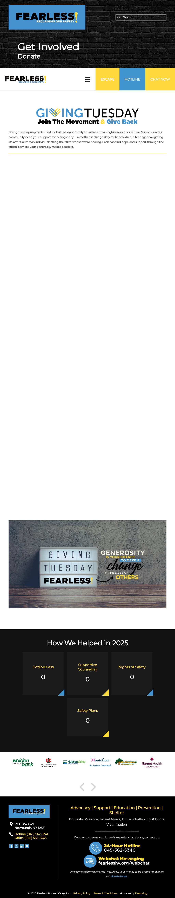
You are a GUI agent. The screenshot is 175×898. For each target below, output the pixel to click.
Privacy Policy (81, 893)
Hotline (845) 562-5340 (32, 834)
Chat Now (160, 79)
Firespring (141, 893)
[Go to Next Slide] (93, 787)
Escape (107, 79)
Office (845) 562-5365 (30, 838)
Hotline (132, 79)
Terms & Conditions (105, 893)
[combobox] (141, 17)
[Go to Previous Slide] (82, 787)
